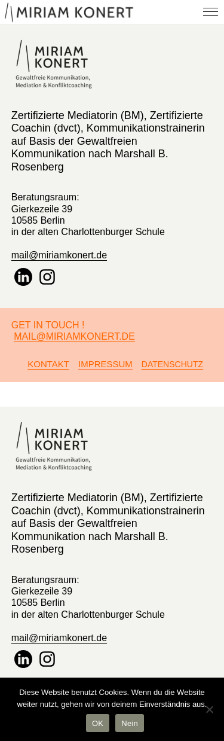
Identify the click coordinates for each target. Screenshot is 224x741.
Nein (129, 723)
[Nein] (209, 709)
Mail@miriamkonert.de (74, 336)
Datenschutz (172, 364)
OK (97, 723)
